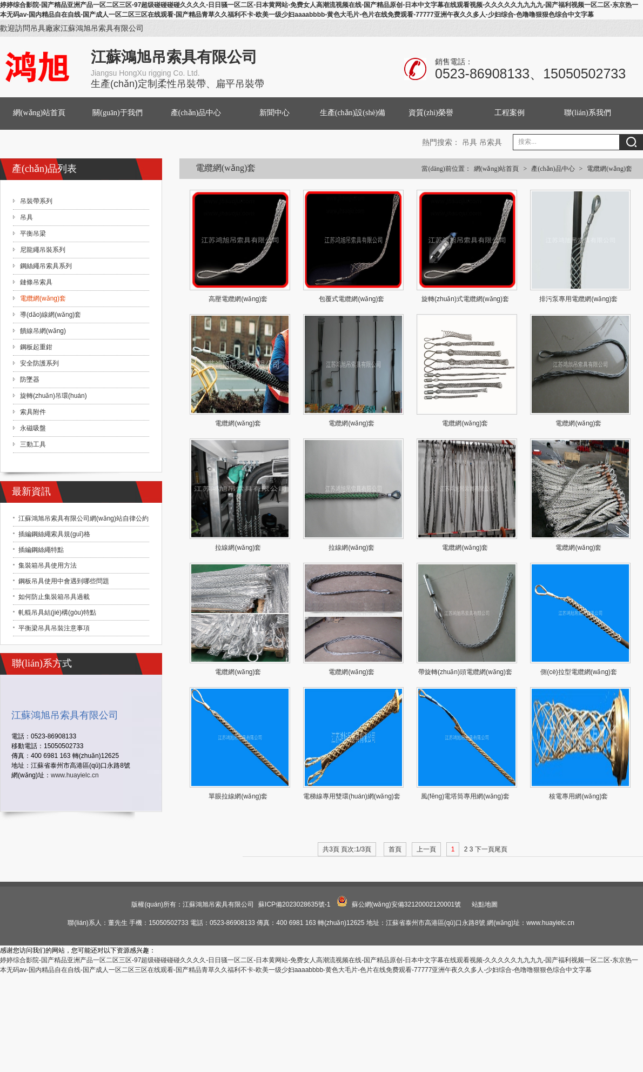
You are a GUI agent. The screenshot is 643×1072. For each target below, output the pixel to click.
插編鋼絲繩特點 (41, 550)
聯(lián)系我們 (587, 113)
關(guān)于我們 (117, 113)
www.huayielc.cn (75, 775)
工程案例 (509, 113)
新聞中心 (274, 113)
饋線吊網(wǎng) (43, 331)
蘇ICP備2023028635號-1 (294, 904)
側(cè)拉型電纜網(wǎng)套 (578, 672)
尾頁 (500, 849)
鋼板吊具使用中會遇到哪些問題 (63, 581)
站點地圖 (485, 904)
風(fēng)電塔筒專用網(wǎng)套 (465, 796)
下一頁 (484, 849)
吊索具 (490, 142)
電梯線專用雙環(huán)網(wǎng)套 (351, 796)
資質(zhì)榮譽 (430, 113)
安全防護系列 (39, 363)
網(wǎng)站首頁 (39, 113)
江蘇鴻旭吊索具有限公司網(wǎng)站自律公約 (83, 518)
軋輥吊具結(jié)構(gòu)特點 (57, 612)
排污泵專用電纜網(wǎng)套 (578, 299)
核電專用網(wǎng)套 (578, 796)
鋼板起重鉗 (36, 347)
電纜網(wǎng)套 (609, 168)
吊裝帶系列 (36, 201)
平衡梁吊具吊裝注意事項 (54, 628)
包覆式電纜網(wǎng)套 (351, 299)
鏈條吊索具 (36, 282)
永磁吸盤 (33, 428)
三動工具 (33, 444)
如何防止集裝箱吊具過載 (54, 597)
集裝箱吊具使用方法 (47, 565)
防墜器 (29, 379)
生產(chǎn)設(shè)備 (353, 113)
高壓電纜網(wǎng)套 (238, 299)
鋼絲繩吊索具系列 (46, 266)
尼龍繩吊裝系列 (42, 250)
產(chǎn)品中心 (196, 113)
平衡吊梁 (33, 233)
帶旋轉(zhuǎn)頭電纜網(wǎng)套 (465, 672)
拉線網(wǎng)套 (238, 547)
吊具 (469, 142)
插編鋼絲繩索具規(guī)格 (54, 534)
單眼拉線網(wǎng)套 (238, 796)
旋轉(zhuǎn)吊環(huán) (53, 395)
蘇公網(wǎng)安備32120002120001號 (406, 904)
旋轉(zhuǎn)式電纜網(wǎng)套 (465, 299)
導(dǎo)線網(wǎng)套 (50, 314)
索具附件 (33, 412)
